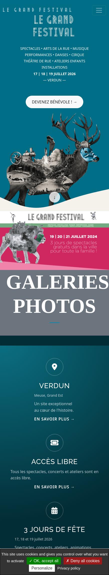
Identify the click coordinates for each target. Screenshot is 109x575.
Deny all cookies (83, 561)
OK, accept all (43, 561)
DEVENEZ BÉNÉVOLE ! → (54, 102)
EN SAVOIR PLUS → (54, 419)
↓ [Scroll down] (54, 197)
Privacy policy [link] (68, 568)
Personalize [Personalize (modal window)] (41, 568)
